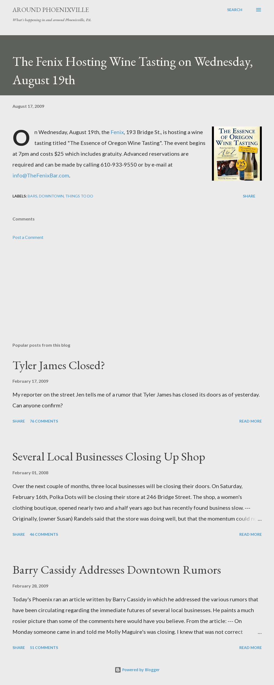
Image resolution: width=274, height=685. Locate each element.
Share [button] (249, 196)
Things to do (79, 196)
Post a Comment (27, 237)
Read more (250, 421)
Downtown (51, 196)
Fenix (117, 132)
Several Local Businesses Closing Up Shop (108, 456)
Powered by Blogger (137, 669)
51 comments (44, 647)
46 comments (44, 534)
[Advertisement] (137, 296)
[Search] (234, 10)
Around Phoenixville (50, 9)
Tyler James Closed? (58, 365)
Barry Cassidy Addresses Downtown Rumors (116, 569)
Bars (32, 196)
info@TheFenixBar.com (40, 175)
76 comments (44, 421)
